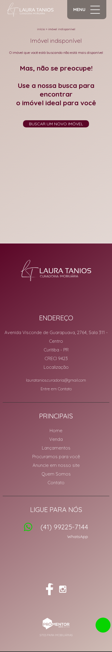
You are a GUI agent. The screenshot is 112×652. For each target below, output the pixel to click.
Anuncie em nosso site (56, 465)
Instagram (63, 589)
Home (56, 430)
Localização (56, 367)
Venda (56, 439)
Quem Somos (56, 474)
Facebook (50, 589)
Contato (56, 482)
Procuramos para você (56, 456)
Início (41, 29)
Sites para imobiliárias (56, 635)
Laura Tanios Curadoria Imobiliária (56, 270)
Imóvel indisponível (61, 29)
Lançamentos (56, 448)
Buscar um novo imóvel (56, 124)
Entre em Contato (56, 388)
